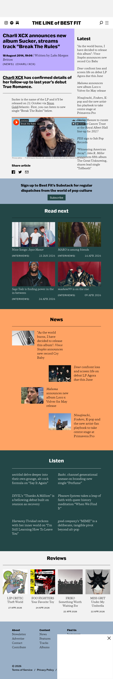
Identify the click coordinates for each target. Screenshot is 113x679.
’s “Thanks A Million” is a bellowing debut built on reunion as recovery (33, 500)
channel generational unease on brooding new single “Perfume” (78, 479)
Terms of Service (22, 669)
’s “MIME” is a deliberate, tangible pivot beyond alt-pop (77, 525)
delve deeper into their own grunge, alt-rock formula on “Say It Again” (30, 479)
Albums (44, 647)
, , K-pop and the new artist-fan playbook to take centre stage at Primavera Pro (92, 105)
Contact (17, 643)
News (8, 64)
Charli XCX (13, 77)
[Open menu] (107, 22)
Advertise (18, 639)
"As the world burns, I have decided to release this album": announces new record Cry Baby (92, 53)
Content (44, 630)
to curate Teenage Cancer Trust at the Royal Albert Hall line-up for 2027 (92, 125)
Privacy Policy (45, 669)
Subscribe (56, 197)
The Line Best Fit (56, 22)
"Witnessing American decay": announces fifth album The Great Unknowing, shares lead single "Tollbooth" (92, 159)
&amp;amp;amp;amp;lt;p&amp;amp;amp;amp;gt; (49, 138)
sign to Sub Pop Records (90, 140)
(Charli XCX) (25, 64)
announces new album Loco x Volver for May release (91, 87)
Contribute (19, 647)
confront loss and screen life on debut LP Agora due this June (92, 72)
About (16, 630)
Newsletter (19, 634)
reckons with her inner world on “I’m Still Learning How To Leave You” (32, 527)
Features (45, 639)
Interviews (20, 255)
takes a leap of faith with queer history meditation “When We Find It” (79, 502)
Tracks (43, 643)
